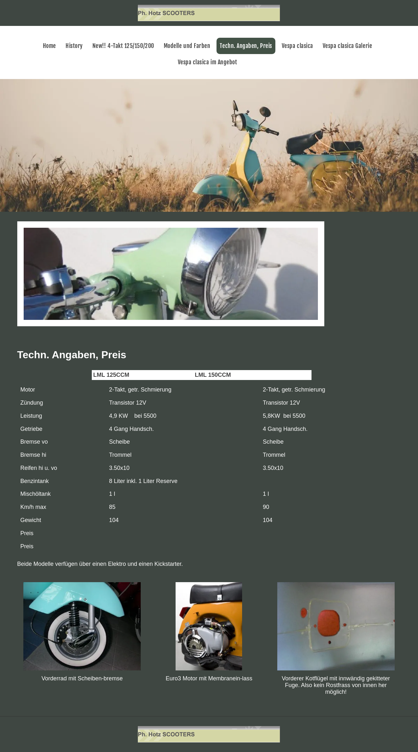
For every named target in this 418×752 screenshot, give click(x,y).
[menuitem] (51, 46)
